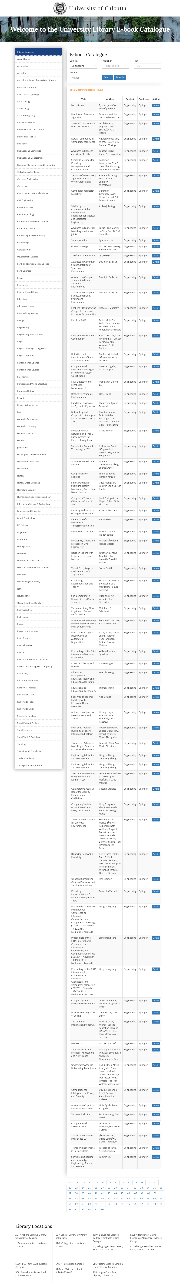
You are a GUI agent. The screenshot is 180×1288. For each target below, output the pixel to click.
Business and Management (30, 157)
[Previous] (77, 1182)
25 (89, 1187)
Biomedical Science (26, 136)
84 (89, 1209)
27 (102, 1187)
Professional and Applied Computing (34, 666)
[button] (83, 66)
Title (136, 60)
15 (116, 1182)
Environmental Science (28, 362)
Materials (21, 553)
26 (96, 1187)
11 (90, 1182)
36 (161, 1187)
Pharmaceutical (24, 609)
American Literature (27, 87)
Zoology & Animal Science (29, 765)
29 (115, 1187)
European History (25, 391)
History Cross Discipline (28, 482)
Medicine (21, 574)
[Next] (95, 1209)
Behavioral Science (26, 122)
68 (83, 1203)
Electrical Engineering (27, 313)
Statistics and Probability (29, 751)
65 (161, 1198)
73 (115, 1203)
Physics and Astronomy (28, 631)
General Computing (26, 426)
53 (83, 1198)
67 (76, 1203)
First (71, 1182)
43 (109, 1193)
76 (135, 1203)
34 (148, 1187)
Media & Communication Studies (33, 567)
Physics (20, 624)
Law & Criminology (26, 518)
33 (141, 1187)
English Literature (25, 355)
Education (22, 299)
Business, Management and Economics (36, 165)
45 (122, 1193)
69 (89, 1203)
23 (76, 1187)
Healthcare (22, 468)
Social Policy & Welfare (28, 722)
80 (161, 1203)
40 (89, 1193)
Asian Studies (23, 58)
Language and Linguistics (29, 511)
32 (135, 1187)
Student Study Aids (26, 758)
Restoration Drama (26, 694)
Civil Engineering (25, 200)
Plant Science (23, 638)
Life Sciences (23, 525)
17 (129, 1182)
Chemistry (22, 186)
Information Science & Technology (33, 504)
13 (103, 1182)
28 (109, 1187)
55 (96, 1198)
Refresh (120, 77)
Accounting (22, 66)
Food (19, 412)
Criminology (23, 242)
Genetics (21, 440)
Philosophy (22, 617)
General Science (25, 433)
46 (128, 1193)
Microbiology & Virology (28, 581)
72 (109, 1203)
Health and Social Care (28, 461)
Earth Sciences (24, 270)
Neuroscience (23, 595)
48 (142, 1193)
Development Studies (27, 256)
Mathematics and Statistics (30, 560)
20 (148, 1182)
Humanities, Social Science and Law (34, 496)
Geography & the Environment (32, 454)
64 (154, 1198)
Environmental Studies (28, 369)
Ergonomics (23, 376)
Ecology (21, 278)
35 (154, 1187)
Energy (20, 320)
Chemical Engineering (27, 179)
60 (128, 1198)
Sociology (21, 744)
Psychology (22, 673)
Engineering (23, 327)
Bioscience (22, 143)
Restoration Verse (25, 708)
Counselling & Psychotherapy (31, 235)
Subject (73, 60)
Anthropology (23, 101)
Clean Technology (25, 214)
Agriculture (22, 73)
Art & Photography (26, 115)
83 (83, 1209)
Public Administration (27, 680)
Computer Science (26, 228)
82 (76, 1209)
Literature (22, 539)
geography (22, 447)
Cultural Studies (25, 249)
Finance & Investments (28, 405)
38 (76, 1193)
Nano (20, 588)
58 (115, 1198)
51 (70, 1198)
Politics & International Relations (32, 659)
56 (102, 1198)
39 (83, 1193)
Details (156, 105)
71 (102, 1203)
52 (76, 1198)
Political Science (25, 645)
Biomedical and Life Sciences (31, 129)
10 (83, 1182)
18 (135, 1182)
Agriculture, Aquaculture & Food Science (36, 80)
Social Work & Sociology (28, 737)
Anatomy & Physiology (28, 94)
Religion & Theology (26, 687)
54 (89, 1198)
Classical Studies (25, 207)
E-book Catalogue (25, 51)
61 (135, 1198)
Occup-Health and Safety (29, 602)
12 (96, 1182)
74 (122, 1203)
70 (96, 1203)
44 (115, 1193)
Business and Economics (29, 150)
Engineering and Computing (30, 334)
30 (122, 1187)
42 (102, 1193)
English (20, 341)
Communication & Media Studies (33, 221)
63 (148, 1198)
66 (70, 1203)
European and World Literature (32, 383)
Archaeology (23, 108)
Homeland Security (26, 489)
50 (155, 1193)
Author (73, 72)
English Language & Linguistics (32, 348)
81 (70, 1209)
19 (142, 1182)
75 (128, 1203)
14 (109, 1182)
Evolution (21, 398)
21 (155, 1182)
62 (141, 1198)
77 (141, 1203)
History (20, 475)
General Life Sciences (27, 419)
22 (70, 1187)
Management (23, 546)
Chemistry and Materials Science (32, 193)
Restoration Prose (25, 701)
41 (96, 1193)
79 (154, 1203)
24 (83, 1187)
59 (122, 1198)
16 (122, 1182)
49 (148, 1193)
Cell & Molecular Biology (28, 171)
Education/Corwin (25, 306)
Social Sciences (24, 730)
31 (128, 1187)
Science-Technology (26, 715)
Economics (22, 285)
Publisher (107, 60)
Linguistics (22, 532)
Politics (20, 652)
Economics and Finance (28, 292)
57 (109, 1198)
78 (148, 1203)
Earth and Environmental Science (33, 263)
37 (70, 1193)
